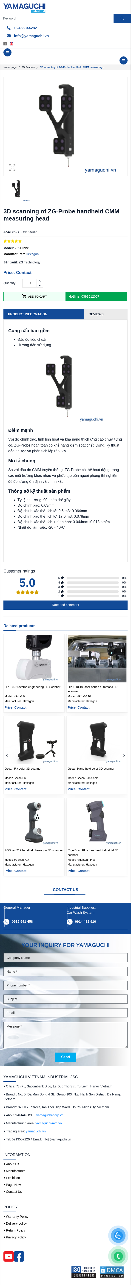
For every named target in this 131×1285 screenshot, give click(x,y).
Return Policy (14, 1230)
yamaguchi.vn (36, 1131)
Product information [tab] (27, 314)
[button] (123, 756)
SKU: (7, 232)
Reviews (96, 314)
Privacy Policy (14, 1237)
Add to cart (34, 296)
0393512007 (83, 296)
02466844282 (22, 28)
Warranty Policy (15, 1216)
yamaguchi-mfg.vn (48, 1123)
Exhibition (11, 1178)
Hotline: (74, 296)
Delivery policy (15, 1223)
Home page (10, 67)
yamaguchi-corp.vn (49, 1115)
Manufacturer (14, 1171)
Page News (12, 1185)
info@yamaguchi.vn (28, 36)
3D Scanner (28, 67)
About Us (11, 1164)
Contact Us (12, 1191)
